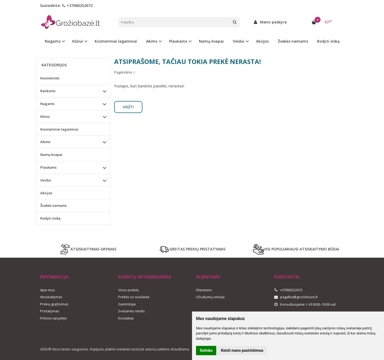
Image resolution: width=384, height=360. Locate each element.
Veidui (45, 180)
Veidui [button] (238, 41)
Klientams (208, 277)
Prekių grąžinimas (54, 304)
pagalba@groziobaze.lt (296, 296)
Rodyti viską (328, 41)
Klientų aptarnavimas (144, 277)
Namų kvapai (211, 41)
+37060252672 (77, 5)
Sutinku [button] (206, 350)
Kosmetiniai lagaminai (116, 41)
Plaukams (48, 167)
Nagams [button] (53, 41)
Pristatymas (49, 311)
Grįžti (128, 106)
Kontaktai (126, 318)
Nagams (47, 103)
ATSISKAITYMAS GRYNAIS (88, 249)
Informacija (54, 277)
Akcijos (262, 41)
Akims (45, 141)
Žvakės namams (293, 41)
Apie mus (47, 290)
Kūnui (45, 116)
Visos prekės (128, 290)
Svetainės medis (131, 311)
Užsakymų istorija (210, 296)
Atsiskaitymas (51, 296)
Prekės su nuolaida (133, 296)
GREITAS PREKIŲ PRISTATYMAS (192, 249)
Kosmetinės (49, 78)
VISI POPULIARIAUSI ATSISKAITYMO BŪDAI (296, 249)
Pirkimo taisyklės (53, 318)
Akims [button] (151, 41)
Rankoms (47, 90)
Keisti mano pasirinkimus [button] (242, 350)
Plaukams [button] (178, 41)
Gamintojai (127, 304)
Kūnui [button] (77, 41)
